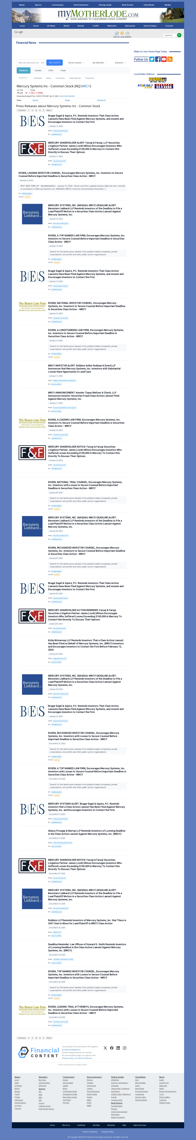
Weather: (43, 1077)
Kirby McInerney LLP (59, 658)
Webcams (111, 25)
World (66, 25)
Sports (38, 4)
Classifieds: (140, 1077)
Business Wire (56, 384)
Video (161, 1088)
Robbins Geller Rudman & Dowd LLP (64, 380)
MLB (40, 1094)
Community (57, 4)
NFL (40, 1092)
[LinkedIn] (118, 1052)
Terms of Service (89, 1131)
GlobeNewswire (57, 134)
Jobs (137, 1080)
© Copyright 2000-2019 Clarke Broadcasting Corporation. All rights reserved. (98, 1137)
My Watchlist (98, 62)
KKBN (89, 1105)
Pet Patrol (67, 1100)
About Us (66, 1125)
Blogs (65, 1088)
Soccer (41, 1103)
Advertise (111, 1125)
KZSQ (89, 1103)
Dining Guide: (117, 1077)
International (75, 78)
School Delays (150, 25)
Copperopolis (116, 1100)
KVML (89, 1100)
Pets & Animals (141, 1100)
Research (101, 100)
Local (22, 25)
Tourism (169, 25)
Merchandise (140, 1083)
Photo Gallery (164, 1097)
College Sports (45, 1106)
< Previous (21, 110)
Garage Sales (140, 1097)
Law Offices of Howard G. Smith (63, 959)
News (22, 4)
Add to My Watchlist (67, 96)
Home (52, 1125)
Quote (35, 100)
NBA (40, 1097)
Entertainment (81, 4)
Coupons (162, 1100)
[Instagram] (124, 1052)
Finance (114, 1109)
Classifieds (149, 4)
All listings (115, 1080)
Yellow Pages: (164, 1103)
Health (65, 1086)
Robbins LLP (57, 932)
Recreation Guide (70, 1097)
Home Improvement (119, 1112)
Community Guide (70, 1091)
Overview (38, 78)
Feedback (81, 1125)
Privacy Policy (67, 1058)
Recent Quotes (75, 62)
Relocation (115, 1114)
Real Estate (127, 4)
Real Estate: (117, 1103)
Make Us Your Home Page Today (150, 51)
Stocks (38, 70)
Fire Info (66, 1103)
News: (18, 1077)
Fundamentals (116, 1106)
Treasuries (89, 78)
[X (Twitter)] (105, 1052)
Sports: (42, 1089)
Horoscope (91, 1086)
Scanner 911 (164, 1083)
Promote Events (141, 1091)
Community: (69, 1077)
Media (168, 4)
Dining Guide (105, 4)
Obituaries (130, 25)
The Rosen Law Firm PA (60, 318)
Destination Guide (70, 1094)
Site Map (96, 1125)
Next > (49, 110)
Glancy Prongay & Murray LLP (62, 843)
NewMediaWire (27, 193)
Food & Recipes (93, 1091)
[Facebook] (112, 1052)
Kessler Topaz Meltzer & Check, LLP (64, 408)
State (36, 25)
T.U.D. (161, 1094)
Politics (17, 1097)
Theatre (90, 1083)
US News (51, 25)
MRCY (85, 86)
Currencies (60, 78)
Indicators (119, 62)
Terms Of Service (84, 1058)
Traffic (96, 25)
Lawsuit (27, 197)
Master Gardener (118, 1117)
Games (90, 1088)
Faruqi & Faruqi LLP (59, 161)
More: (162, 1077)
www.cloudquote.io (72, 1049)
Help (124, 1125)
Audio (161, 1080)
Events (65, 1080)
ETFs (51, 70)
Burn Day (42, 1080)
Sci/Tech (18, 1105)
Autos (137, 1086)
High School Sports (46, 1109)
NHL (40, 1100)
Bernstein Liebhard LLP (60, 223)
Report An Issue (140, 1125)
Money (81, 25)
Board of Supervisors (167, 1091)
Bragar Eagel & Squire (60, 131)
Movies (90, 1080)
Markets (23, 70)
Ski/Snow (42, 1086)
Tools (63, 70)
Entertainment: (94, 1077)
